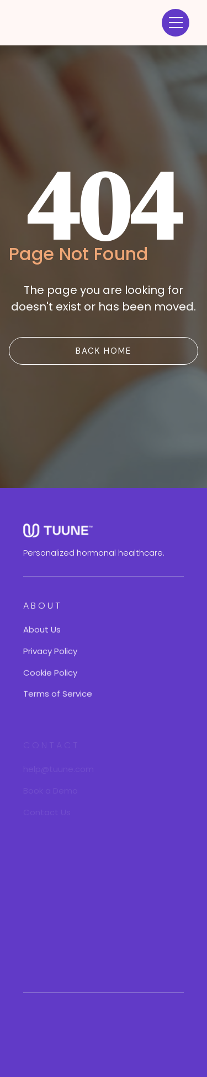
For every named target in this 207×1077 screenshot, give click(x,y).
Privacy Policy (50, 652)
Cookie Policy (50, 674)
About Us (42, 631)
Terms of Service (57, 695)
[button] (175, 23)
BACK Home (103, 350)
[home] (61, 22)
